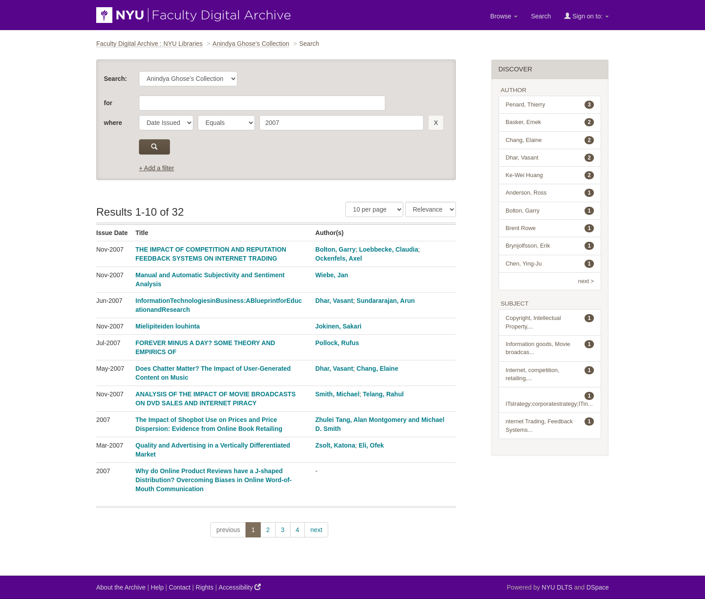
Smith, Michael (337, 394)
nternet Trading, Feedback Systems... (550, 425)
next (316, 529)
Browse (504, 16)
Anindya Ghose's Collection (251, 43)
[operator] (226, 122)
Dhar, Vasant (334, 300)
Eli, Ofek (371, 445)
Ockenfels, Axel (338, 258)
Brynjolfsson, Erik (550, 246)
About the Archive (121, 587)
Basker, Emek (550, 122)
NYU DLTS (557, 587)
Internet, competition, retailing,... (550, 374)
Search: (115, 78)
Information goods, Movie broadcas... (550, 347)
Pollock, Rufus (337, 342)
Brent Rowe (550, 228)
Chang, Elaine (377, 368)
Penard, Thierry (550, 105)
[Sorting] (430, 209)
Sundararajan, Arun (386, 300)
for (108, 102)
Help (157, 587)
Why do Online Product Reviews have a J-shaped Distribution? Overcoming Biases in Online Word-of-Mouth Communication (213, 480)
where (113, 122)
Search (541, 16)
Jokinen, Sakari (338, 326)
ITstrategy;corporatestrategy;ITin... (550, 399)
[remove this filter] (436, 122)
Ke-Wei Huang (550, 175)
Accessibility (240, 587)
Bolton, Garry (335, 249)
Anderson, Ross (550, 193)
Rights (205, 587)
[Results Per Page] (374, 209)
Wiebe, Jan (331, 275)
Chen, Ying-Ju (550, 264)
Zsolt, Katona (335, 445)
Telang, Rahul (383, 394)
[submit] (154, 147)
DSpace (597, 587)
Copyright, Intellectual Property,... (550, 321)
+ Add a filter (156, 168)
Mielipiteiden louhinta (167, 326)
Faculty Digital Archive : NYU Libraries (149, 43)
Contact (179, 587)
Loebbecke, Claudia (388, 249)
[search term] (341, 122)
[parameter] (166, 122)
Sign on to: (586, 16)
